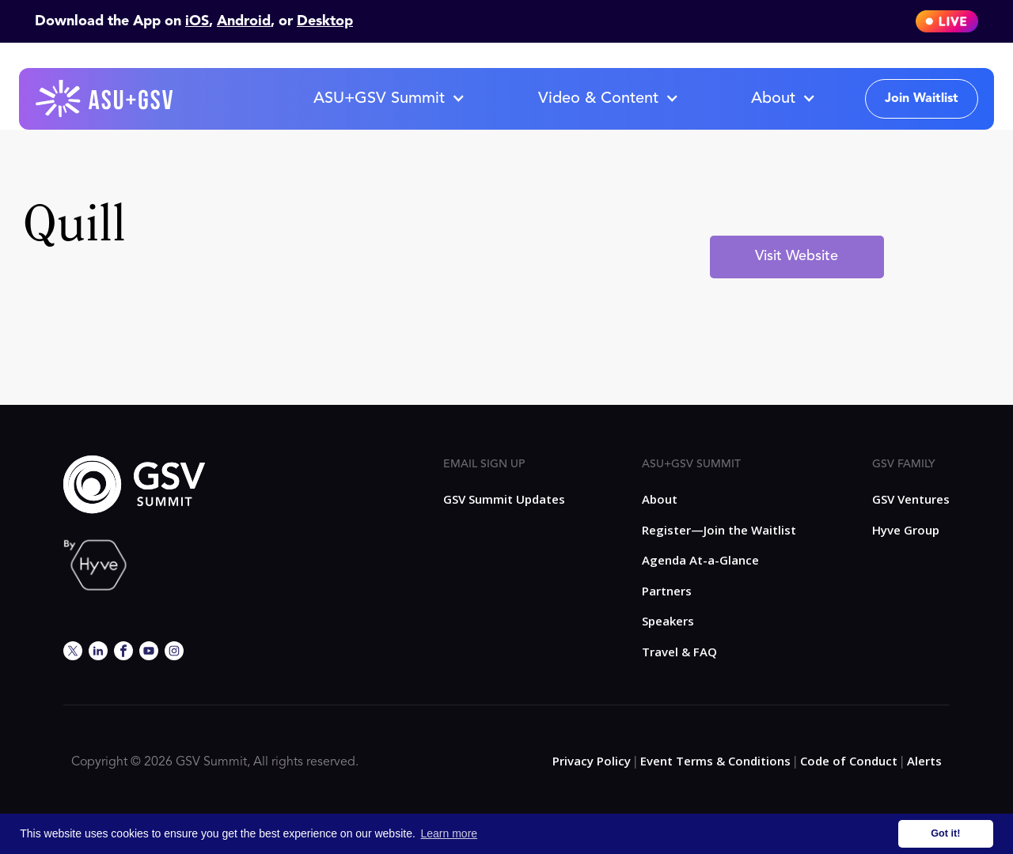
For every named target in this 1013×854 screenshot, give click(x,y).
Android (244, 21)
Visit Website (796, 256)
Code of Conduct (848, 761)
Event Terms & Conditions (715, 761)
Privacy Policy (591, 761)
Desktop (325, 21)
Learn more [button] (449, 833)
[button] (388, 98)
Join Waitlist (921, 99)
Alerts (924, 761)
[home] (105, 99)
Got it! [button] (945, 833)
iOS (197, 21)
